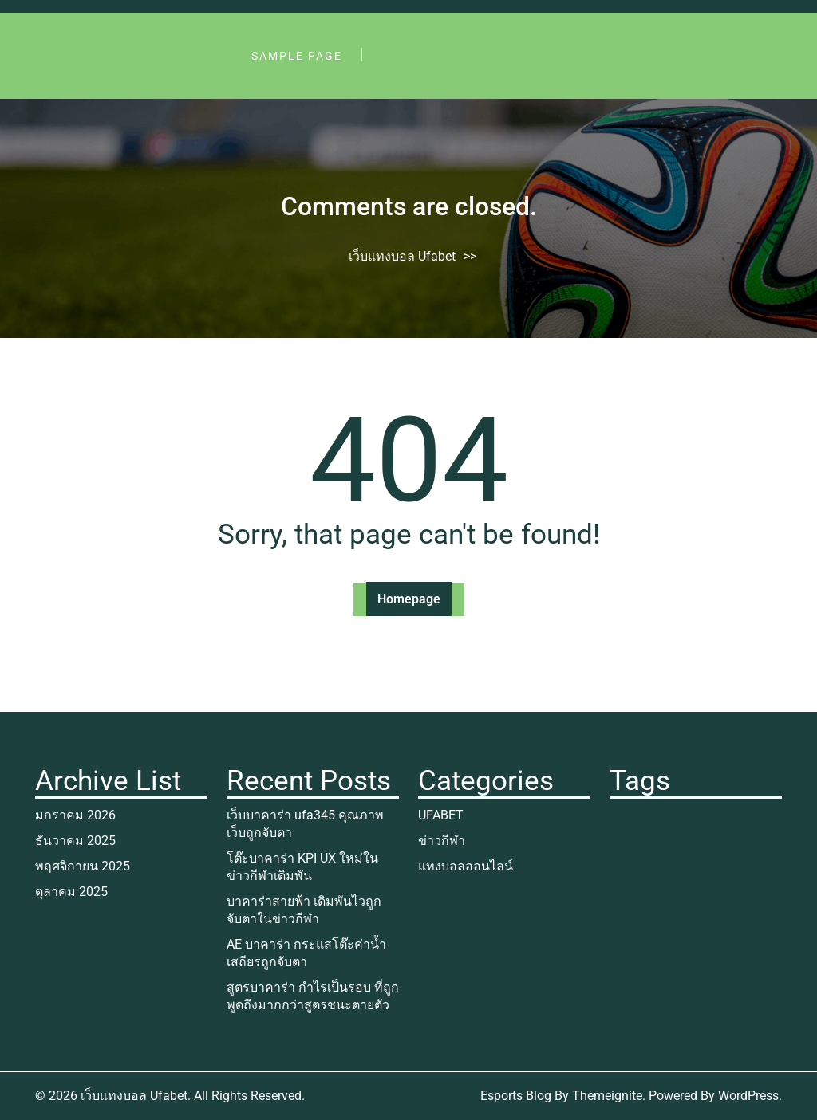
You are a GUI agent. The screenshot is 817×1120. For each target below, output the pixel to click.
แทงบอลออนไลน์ (465, 866)
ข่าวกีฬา (441, 840)
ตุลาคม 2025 (71, 891)
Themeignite (607, 1095)
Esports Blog (515, 1095)
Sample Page (296, 55)
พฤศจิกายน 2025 (82, 866)
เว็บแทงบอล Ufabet (402, 256)
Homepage (408, 599)
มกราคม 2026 (75, 815)
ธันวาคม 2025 (75, 840)
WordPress (748, 1095)
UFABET (441, 815)
